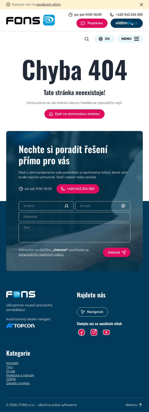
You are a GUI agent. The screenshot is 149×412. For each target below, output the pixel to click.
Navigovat (95, 312)
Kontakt (12, 363)
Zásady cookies (18, 383)
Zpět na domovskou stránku (77, 114)
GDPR (11, 379)
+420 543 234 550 (80, 189)
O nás (10, 371)
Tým (9, 367)
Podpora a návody (20, 375)
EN (107, 39)
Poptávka (95, 23)
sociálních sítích (48, 4)
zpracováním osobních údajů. (41, 254)
